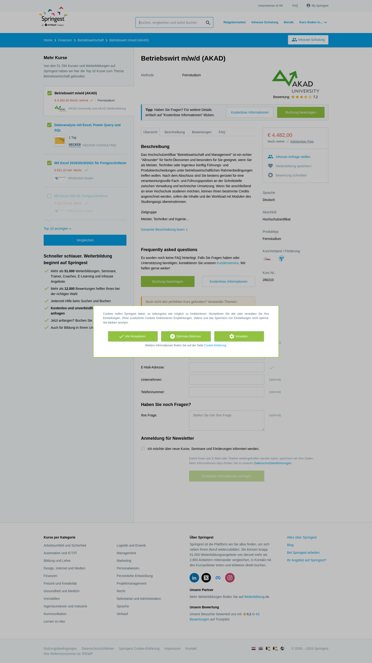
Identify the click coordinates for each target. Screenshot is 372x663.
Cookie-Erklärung (215, 345)
